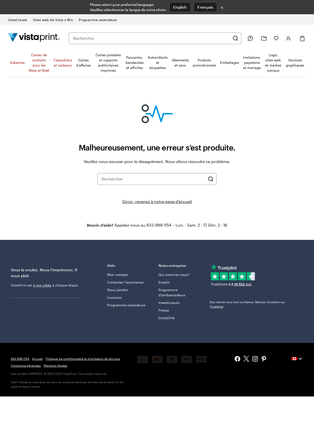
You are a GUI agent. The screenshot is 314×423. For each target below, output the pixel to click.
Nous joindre (117, 290)
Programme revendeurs (126, 305)
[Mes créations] (264, 38)
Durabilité (166, 318)
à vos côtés (42, 285)
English (180, 7)
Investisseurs (169, 302)
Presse (163, 310)
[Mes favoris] (276, 38)
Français (205, 7)
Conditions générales (26, 365)
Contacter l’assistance (125, 282)
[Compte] (288, 38)
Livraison (114, 297)
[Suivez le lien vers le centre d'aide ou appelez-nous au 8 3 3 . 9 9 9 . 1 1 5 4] (250, 38)
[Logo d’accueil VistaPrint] (34, 38)
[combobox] (151, 38)
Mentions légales (55, 365)
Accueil (37, 358)
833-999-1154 (20, 358)
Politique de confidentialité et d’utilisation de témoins (83, 358)
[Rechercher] (235, 38)
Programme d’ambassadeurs (171, 292)
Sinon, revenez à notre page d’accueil (157, 201)
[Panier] (302, 38)
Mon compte (117, 275)
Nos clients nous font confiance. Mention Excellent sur (247, 304)
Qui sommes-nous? (174, 275)
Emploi (164, 282)
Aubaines (17, 62)
